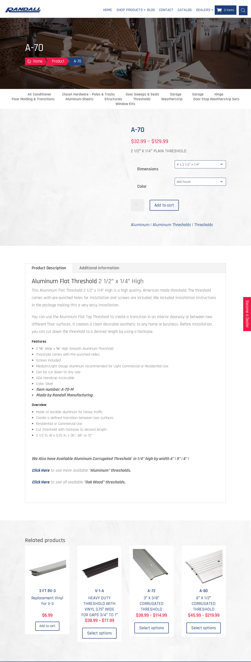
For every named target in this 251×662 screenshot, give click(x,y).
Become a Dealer (247, 314)
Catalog (185, 10)
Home (107, 10)
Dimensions (147, 169)
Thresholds (142, 99)
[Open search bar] (243, 10)
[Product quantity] (137, 206)
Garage (175, 95)
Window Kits (125, 104)
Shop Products (129, 10)
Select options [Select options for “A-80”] (203, 628)
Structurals (113, 99)
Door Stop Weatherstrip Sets (216, 99)
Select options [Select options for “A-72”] (151, 628)
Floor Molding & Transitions (33, 99)
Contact (166, 10)
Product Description (49, 268)
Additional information (99, 268)
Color (142, 187)
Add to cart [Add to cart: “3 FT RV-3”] (47, 628)
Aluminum (140, 225)
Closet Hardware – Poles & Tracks (88, 95)
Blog (151, 10)
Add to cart (164, 206)
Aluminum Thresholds (172, 225)
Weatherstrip (171, 99)
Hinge (218, 95)
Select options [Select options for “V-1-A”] (99, 634)
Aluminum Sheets (79, 99)
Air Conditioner (39, 95)
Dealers (203, 10)
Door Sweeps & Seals (142, 95)
